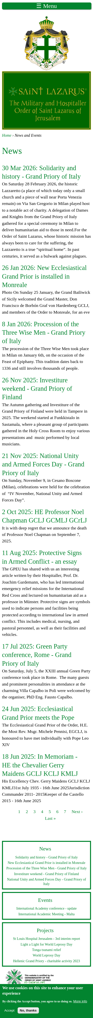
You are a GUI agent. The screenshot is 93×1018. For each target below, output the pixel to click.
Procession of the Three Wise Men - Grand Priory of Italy (43, 332)
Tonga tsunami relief (46, 950)
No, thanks (28, 1012)
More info (80, 1002)
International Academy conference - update (46, 908)
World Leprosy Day (46, 955)
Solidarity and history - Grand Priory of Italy (46, 857)
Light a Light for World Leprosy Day (46, 944)
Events (45, 900)
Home (6, 135)
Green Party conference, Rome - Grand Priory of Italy (36, 655)
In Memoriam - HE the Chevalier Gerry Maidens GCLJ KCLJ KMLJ (40, 765)
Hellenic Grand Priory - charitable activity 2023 (46, 961)
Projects (45, 930)
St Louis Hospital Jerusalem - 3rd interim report (46, 939)
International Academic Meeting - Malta (46, 914)
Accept (9, 1012)
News (45, 849)
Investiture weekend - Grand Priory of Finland (37, 388)
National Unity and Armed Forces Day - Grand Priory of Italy (43, 464)
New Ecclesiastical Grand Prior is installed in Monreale (44, 276)
